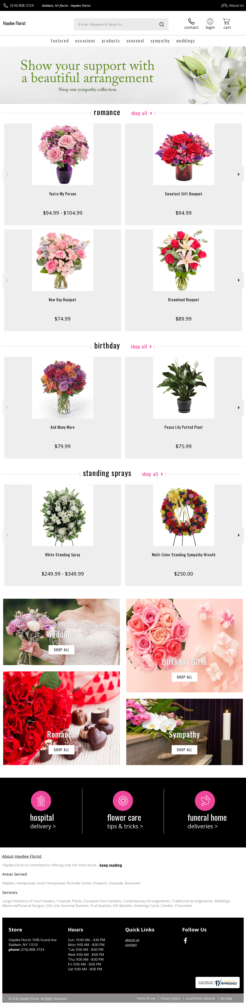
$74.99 (63, 318)
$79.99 (63, 446)
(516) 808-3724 (21, 5)
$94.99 (184, 212)
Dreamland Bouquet (183, 299)
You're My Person (62, 193)
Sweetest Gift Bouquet (183, 193)
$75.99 (184, 446)
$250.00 (183, 573)
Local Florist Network (200, 998)
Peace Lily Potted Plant (184, 427)
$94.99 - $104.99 (62, 212)
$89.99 (184, 318)
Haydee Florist (14, 23)
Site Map (226, 998)
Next (239, 174)
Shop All (139, 113)
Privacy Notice (170, 998)
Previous (6, 174)
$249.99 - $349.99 (62, 573)
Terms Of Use (146, 998)
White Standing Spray (62, 554)
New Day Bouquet (62, 299)
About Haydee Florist (22, 856)
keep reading (111, 865)
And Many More (63, 427)
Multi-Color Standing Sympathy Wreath (183, 554)
